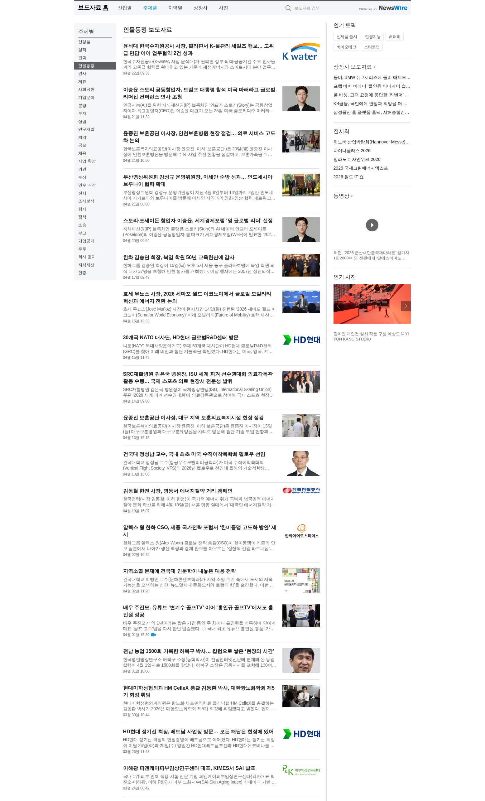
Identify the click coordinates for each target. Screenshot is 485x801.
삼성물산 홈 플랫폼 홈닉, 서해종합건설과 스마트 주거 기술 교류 (396, 112)
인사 (82, 73)
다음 (406, 306)
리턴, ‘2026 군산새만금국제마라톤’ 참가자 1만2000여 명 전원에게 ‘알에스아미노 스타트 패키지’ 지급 (372, 258)
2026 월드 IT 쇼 (349, 176)
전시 (82, 193)
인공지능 (373, 36)
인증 (82, 272)
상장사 (201, 7)
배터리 (395, 36)
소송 (82, 225)
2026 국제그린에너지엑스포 (361, 168)
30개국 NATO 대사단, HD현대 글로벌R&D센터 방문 (180, 337)
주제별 (150, 7)
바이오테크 (346, 47)
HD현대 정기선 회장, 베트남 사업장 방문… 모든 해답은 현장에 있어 (198, 731)
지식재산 (86, 265)
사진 (223, 7)
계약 (82, 137)
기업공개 (86, 241)
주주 (82, 249)
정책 (82, 217)
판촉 (82, 57)
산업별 (125, 7)
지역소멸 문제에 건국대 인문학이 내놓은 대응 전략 (179, 571)
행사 (82, 209)
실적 (82, 49)
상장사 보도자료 (353, 67)
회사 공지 (87, 256)
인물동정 (86, 65)
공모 (82, 145)
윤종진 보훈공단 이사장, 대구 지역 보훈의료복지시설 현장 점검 (193, 417)
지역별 (175, 7)
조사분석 (86, 201)
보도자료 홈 (93, 7)
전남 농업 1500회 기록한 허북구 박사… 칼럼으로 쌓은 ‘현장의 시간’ (198, 651)
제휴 (82, 81)
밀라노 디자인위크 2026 (357, 159)
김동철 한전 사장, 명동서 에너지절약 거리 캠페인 (178, 491)
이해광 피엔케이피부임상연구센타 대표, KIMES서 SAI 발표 (189, 768)
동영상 (341, 196)
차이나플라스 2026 (352, 150)
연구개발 (86, 129)
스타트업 (372, 47)
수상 (82, 177)
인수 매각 (87, 185)
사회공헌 (86, 89)
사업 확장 (87, 161)
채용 (82, 153)
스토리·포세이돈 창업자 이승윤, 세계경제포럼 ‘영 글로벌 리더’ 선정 (198, 220)
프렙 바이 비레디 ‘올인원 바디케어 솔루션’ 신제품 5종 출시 (391, 86)
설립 (82, 121)
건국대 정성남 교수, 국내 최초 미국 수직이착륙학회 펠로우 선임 (194, 454)
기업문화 (86, 97)
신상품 (84, 41)
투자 (82, 113)
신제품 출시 (347, 36)
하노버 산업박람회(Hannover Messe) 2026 (375, 141)
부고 (82, 233)
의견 (82, 169)
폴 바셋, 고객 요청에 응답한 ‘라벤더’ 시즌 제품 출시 (384, 94)
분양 (82, 105)
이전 (338, 306)
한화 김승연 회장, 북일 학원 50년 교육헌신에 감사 (178, 257)
